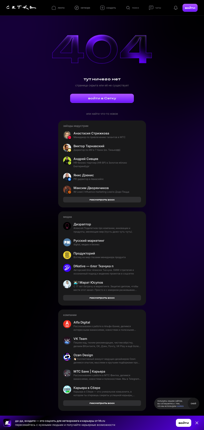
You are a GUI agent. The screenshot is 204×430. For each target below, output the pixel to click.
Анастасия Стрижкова (91, 133)
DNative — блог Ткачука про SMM (93, 266)
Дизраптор (82, 224)
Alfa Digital (82, 322)
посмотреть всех (102, 199)
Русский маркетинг (89, 241)
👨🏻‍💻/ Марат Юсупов (88, 282)
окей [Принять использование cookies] (193, 403)
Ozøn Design (83, 355)
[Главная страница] (21, 7)
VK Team (80, 339)
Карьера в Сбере (87, 388)
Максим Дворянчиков (91, 188)
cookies (180, 406)
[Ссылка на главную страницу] (7, 423)
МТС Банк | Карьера (89, 371)
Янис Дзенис (84, 175)
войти (190, 8)
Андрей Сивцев (86, 159)
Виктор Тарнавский (89, 146)
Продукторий (84, 253)
